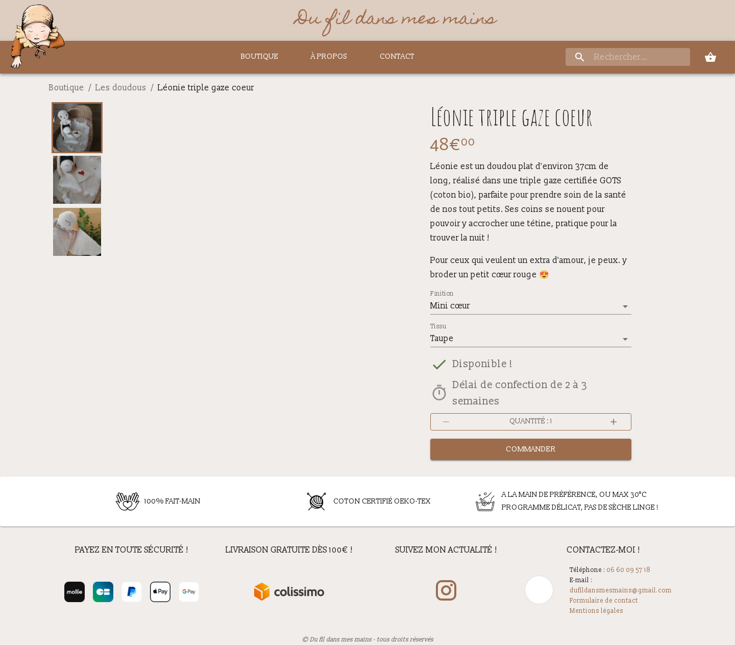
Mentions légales (596, 611)
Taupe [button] (442, 338)
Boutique (66, 88)
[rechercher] (628, 57)
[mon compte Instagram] (446, 592)
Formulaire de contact (604, 601)
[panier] (710, 57)
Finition (442, 294)
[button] (259, 256)
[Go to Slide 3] (77, 231)
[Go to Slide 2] (77, 179)
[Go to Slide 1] (77, 127)
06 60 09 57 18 (628, 570)
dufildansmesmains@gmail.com (621, 590)
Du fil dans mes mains (396, 20)
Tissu (438, 327)
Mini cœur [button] (450, 306)
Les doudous (120, 88)
